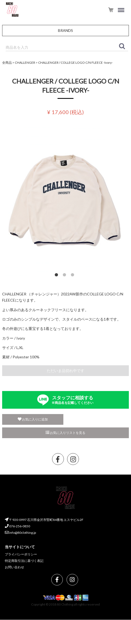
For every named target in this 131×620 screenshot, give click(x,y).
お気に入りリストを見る (65, 433)
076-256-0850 (17, 526)
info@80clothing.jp (20, 533)
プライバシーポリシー (21, 555)
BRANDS (65, 30)
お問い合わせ (14, 567)
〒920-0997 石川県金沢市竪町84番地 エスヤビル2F (44, 520)
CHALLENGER (25, 63)
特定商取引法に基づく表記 (24, 561)
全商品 (7, 63)
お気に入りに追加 (33, 419)
